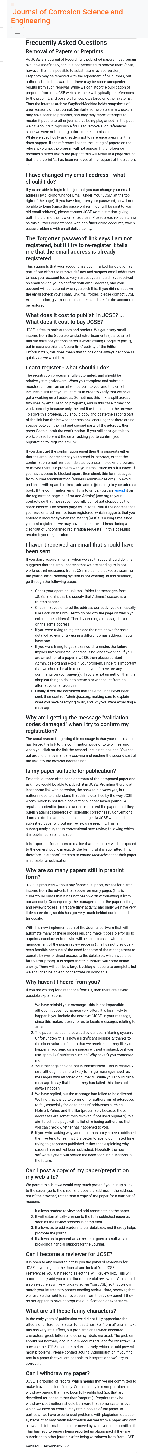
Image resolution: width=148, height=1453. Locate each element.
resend (119, 490)
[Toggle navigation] (17, 31)
